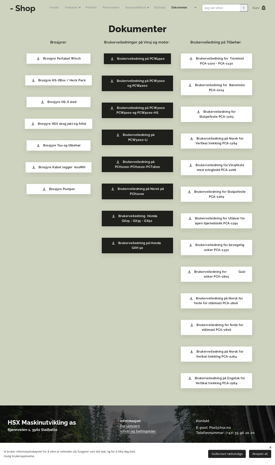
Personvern (130, 426)
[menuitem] (125, 8)
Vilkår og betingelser (138, 431)
